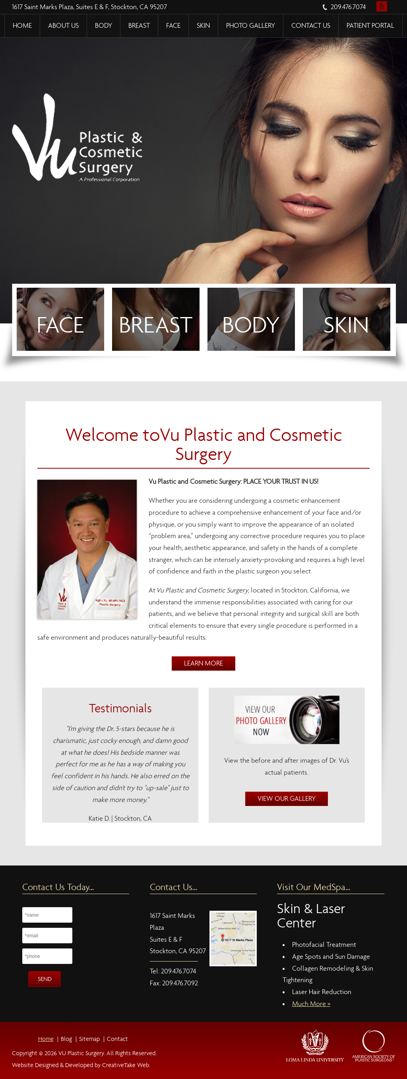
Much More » (311, 1004)
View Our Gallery (287, 798)
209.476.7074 (348, 7)
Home (22, 25)
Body (103, 25)
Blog (66, 1038)
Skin (203, 25)
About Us (63, 25)
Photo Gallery (250, 25)
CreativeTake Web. (126, 1065)
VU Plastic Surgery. (81, 1053)
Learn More (203, 663)
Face (173, 25)
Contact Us (310, 25)
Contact (117, 1038)
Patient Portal (370, 25)
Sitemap (89, 1038)
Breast (139, 25)
